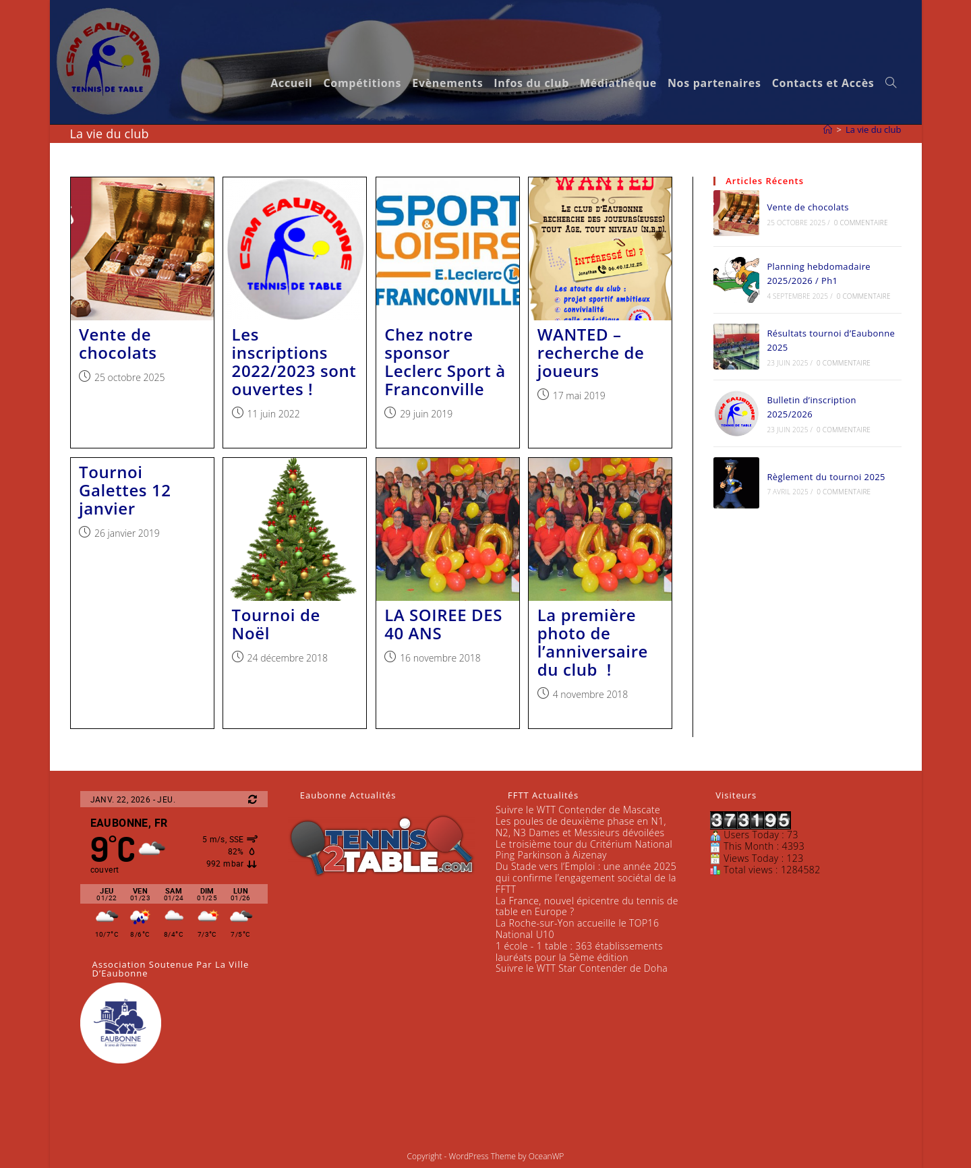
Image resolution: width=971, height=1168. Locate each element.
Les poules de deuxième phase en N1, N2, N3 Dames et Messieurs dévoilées (581, 827)
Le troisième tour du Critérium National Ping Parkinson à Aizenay (584, 850)
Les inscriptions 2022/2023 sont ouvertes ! (294, 361)
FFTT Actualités (543, 795)
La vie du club (874, 129)
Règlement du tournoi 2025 (826, 477)
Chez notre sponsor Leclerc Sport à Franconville (445, 361)
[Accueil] (827, 129)
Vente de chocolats (118, 343)
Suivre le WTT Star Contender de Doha (582, 968)
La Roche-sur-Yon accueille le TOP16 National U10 (577, 928)
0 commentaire (861, 222)
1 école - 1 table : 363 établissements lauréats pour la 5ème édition (579, 951)
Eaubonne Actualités (348, 795)
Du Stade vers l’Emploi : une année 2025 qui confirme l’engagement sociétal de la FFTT (586, 878)
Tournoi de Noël (276, 624)
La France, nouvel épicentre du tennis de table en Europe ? (587, 906)
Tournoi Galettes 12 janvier (125, 490)
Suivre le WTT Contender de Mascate (578, 809)
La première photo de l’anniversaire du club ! (592, 642)
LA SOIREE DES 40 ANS (443, 624)
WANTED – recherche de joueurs (591, 352)
